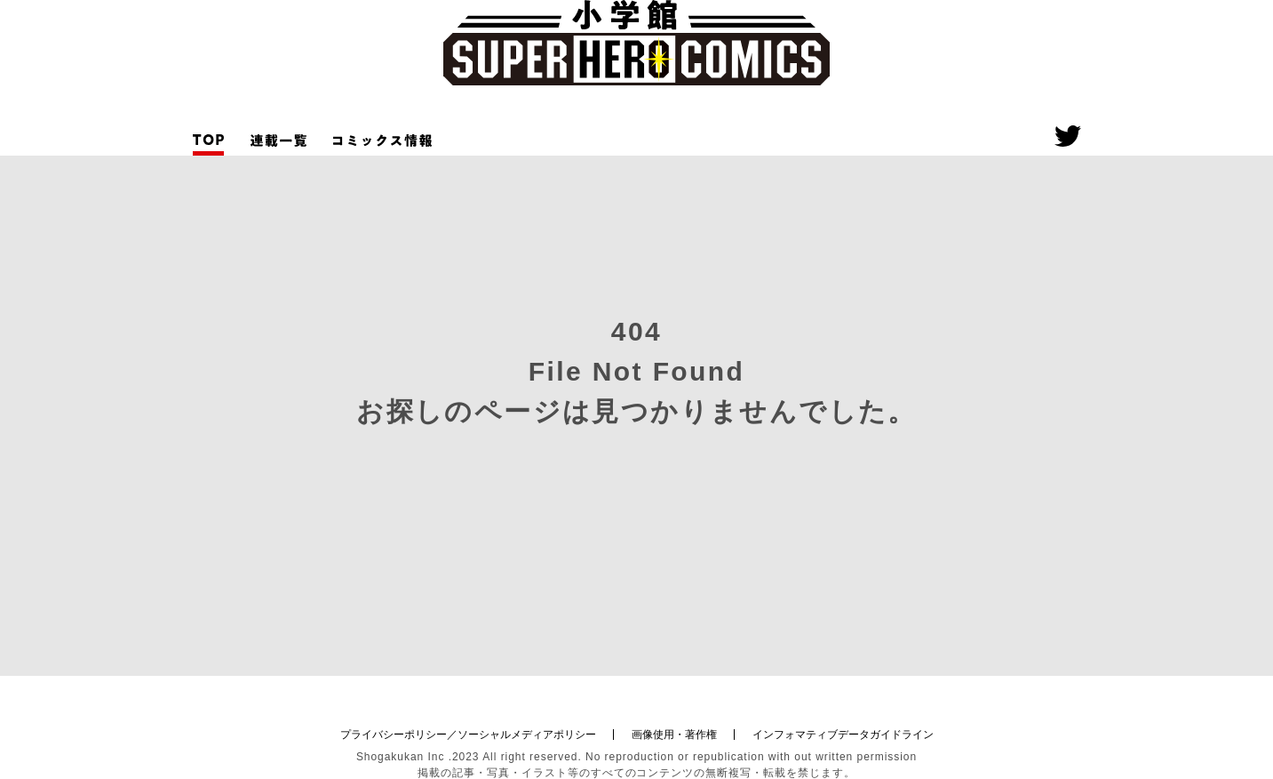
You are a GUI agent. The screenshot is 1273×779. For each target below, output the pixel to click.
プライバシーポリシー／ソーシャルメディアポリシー (468, 734)
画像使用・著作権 (674, 734)
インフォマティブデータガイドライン (843, 734)
